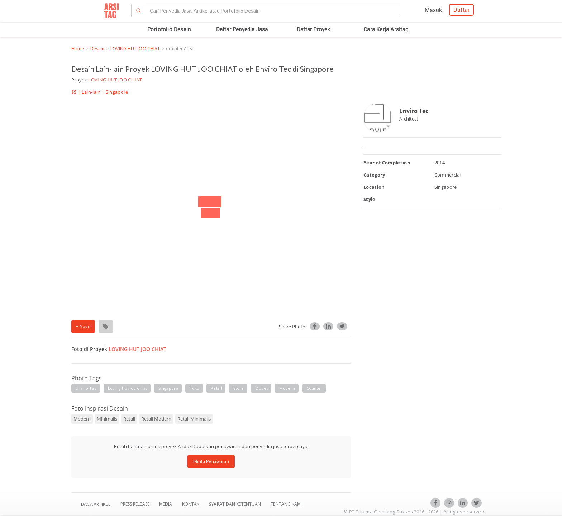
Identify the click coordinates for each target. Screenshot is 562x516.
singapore (168, 388)
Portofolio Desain (169, 29)
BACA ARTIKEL (95, 504)
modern (287, 388)
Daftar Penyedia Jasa (242, 29)
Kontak (191, 504)
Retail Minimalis (194, 419)
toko (194, 388)
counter (314, 388)
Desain (97, 49)
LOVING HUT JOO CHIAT (135, 49)
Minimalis (107, 419)
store (238, 388)
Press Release (135, 504)
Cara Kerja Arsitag (385, 29)
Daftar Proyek (313, 29)
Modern (82, 419)
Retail (129, 419)
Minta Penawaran (211, 461)
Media (166, 504)
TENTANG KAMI (286, 504)
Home (77, 49)
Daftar (461, 9)
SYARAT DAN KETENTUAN (235, 504)
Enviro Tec (413, 111)
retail (216, 388)
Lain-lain (91, 92)
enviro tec (86, 388)
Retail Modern (156, 419)
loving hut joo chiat (127, 388)
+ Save (83, 326)
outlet (261, 388)
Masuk (433, 10)
